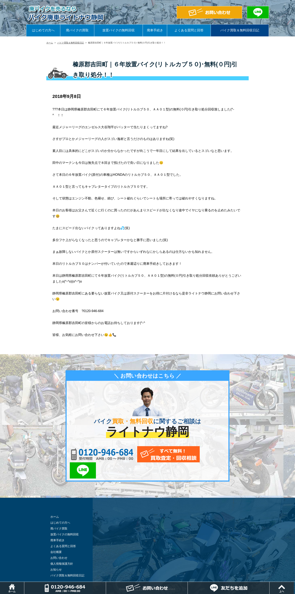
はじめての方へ (43, 30)
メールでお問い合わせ (166, 454)
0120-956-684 (101, 454)
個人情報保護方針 (61, 547)
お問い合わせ (58, 541)
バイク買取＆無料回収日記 (239, 30)
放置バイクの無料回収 (118, 30)
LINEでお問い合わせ (212, 454)
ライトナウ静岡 (142, 572)
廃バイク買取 (58, 512)
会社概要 (56, 535)
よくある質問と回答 (189, 30)
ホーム (49, 42)
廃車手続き (155, 30)
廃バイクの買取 (77, 30)
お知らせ (56, 553)
